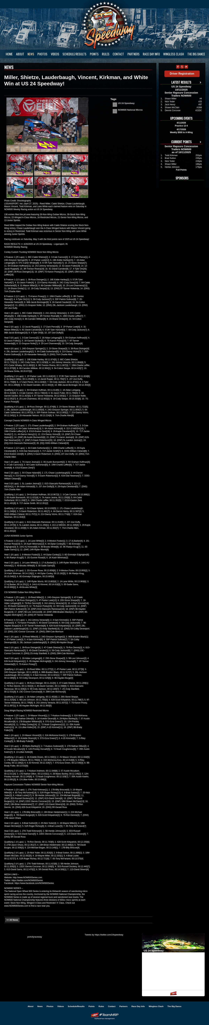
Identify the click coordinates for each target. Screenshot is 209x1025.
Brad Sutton (170, 158)
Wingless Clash (173, 54)
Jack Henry (170, 104)
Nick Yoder (170, 101)
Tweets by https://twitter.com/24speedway (104, 935)
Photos (42, 54)
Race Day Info (151, 54)
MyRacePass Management (104, 1018)
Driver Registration (182, 73)
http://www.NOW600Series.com (27, 877)
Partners (133, 54)
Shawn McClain (172, 107)
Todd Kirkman (171, 155)
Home (9, 54)
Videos (55, 54)
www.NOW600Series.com (16, 906)
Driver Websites (104, 1015)
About (20, 54)
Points (94, 54)
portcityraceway (34, 937)
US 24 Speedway (109, 25)
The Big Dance (196, 54)
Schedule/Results (74, 54)
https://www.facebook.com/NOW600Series (34, 883)
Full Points (181, 170)
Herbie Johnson (172, 167)
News (31, 54)
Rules (105, 54)
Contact (118, 54)
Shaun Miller (170, 98)
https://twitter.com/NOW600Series (27, 880)
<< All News (12, 920)
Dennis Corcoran (172, 110)
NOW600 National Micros (130, 110)
